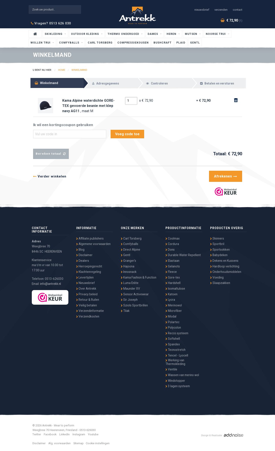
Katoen (171, 294)
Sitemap (78, 443)
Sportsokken (220, 249)
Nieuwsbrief (201, 9)
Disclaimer (84, 255)
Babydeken (219, 255)
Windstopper (175, 380)
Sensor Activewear (135, 294)
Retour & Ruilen (87, 299)
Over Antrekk (86, 288)
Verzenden (221, 9)
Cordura (172, 244)
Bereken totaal (51, 153)
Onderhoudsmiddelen (225, 272)
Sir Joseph (129, 299)
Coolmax (172, 238)
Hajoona (127, 266)
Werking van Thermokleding (175, 362)
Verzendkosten (87, 316)
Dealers (82, 260)
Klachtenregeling (88, 272)
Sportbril (217, 244)
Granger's (128, 260)
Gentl (195, 42)
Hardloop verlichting (224, 266)
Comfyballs (69, 42)
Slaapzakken (220, 283)
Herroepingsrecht (89, 266)
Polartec (172, 322)
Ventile (171, 369)
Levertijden (85, 277)
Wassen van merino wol (182, 375)
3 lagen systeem (177, 386)
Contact (237, 9)
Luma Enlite (129, 283)
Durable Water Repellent (183, 255)
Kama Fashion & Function (138, 277)
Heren (172, 33)
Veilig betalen (86, 305)
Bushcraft (163, 42)
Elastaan (172, 260)
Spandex (172, 344)
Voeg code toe (127, 134)
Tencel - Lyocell (176, 355)
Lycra (170, 299)
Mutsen (191, 33)
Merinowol (173, 305)
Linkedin (64, 434)
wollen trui (40, 42)
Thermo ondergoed (124, 33)
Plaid (180, 42)
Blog (80, 249)
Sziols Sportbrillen (134, 305)
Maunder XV (130, 288)
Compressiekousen (133, 42)
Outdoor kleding (85, 33)
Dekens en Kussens (224, 260)
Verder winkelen (49, 176)
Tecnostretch (175, 349)
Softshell (172, 338)
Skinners (217, 238)
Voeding (217, 277)
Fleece (171, 272)
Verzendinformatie (90, 310)
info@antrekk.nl (50, 283)
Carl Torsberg (100, 42)
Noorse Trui (216, 33)
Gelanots (172, 266)
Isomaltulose (175, 288)
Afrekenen (225, 176)
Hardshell (173, 283)
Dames (153, 33)
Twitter (36, 434)
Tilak (125, 310)
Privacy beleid (87, 294)
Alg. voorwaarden (59, 443)
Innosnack (129, 272)
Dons (170, 249)
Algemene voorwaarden (93, 244)
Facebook (50, 434)
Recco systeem (176, 333)
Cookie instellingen (98, 443)
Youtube (93, 434)
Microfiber (173, 310)
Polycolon (173, 327)
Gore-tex (172, 277)
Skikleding (54, 33)
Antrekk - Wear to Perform (138, 14)
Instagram (79, 434)
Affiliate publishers (90, 238)
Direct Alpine (130, 249)
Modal (170, 316)
